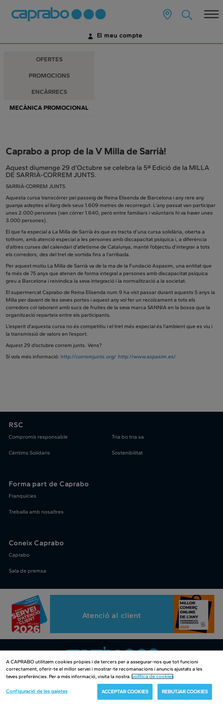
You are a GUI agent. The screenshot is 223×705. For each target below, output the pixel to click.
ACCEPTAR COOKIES (124, 691)
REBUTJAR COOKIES (185, 691)
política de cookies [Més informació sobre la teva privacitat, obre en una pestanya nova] (152, 676)
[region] (111, 678)
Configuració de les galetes (37, 691)
